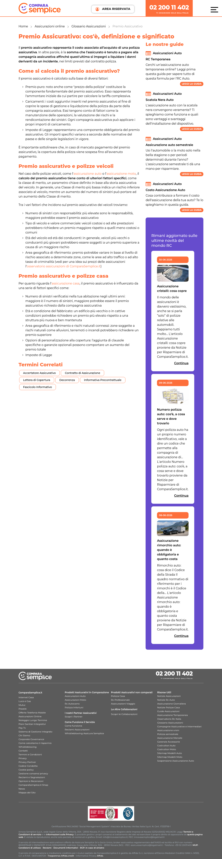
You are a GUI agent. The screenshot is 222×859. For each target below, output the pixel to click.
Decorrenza (67, 380)
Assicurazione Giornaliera (171, 703)
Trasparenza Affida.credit (61, 855)
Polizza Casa (118, 696)
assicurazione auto (87, 173)
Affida (100, 855)
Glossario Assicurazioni (88, 26)
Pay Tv (22, 727)
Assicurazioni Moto (75, 699)
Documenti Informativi (65, 847)
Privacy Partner (27, 762)
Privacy (23, 758)
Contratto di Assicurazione (82, 373)
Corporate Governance (31, 739)
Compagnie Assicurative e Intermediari (179, 726)
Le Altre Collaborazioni (124, 709)
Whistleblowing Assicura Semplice (84, 733)
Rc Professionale (120, 699)
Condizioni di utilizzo (30, 847)
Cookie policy (26, 769)
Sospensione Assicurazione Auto (175, 760)
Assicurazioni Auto (75, 696)
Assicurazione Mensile (169, 737)
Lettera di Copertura (36, 380)
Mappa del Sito (27, 792)
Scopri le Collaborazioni (124, 714)
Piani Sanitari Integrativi (32, 724)
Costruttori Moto (166, 749)
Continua (181, 363)
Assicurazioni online (50, 26)
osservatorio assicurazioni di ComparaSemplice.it (64, 266)
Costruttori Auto (166, 745)
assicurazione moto (121, 173)
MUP (195, 845)
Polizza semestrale (167, 734)
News (22, 788)
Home (23, 26)
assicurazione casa (65, 283)
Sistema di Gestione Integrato (35, 731)
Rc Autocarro (72, 703)
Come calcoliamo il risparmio (35, 743)
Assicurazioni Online (30, 716)
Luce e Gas (25, 701)
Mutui (22, 705)
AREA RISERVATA (112, 9)
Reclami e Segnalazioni (32, 777)
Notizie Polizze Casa (168, 707)
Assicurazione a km (168, 730)
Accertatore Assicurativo (39, 373)
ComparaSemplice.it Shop (33, 784)
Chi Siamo (24, 735)
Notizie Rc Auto (166, 699)
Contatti (23, 750)
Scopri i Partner (73, 716)
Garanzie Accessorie (168, 741)
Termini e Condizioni (30, 754)
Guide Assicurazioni (168, 711)
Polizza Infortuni (74, 707)
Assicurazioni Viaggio (123, 703)
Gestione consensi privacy (33, 773)
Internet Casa (26, 697)
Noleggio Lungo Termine (33, 720)
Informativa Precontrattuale (102, 380)
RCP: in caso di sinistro (92, 847)
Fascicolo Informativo (37, 387)
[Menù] (215, 9)
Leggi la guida (192, 83)
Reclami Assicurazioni (77, 729)
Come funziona (73, 725)
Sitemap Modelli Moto (169, 756)
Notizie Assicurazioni (169, 696)
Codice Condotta (28, 765)
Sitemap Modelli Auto (169, 753)
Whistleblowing (27, 746)
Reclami (47, 847)
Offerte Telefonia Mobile (32, 712)
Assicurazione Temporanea (172, 715)
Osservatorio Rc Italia (169, 718)
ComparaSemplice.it (30, 692)
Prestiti (23, 708)
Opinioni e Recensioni (31, 781)
